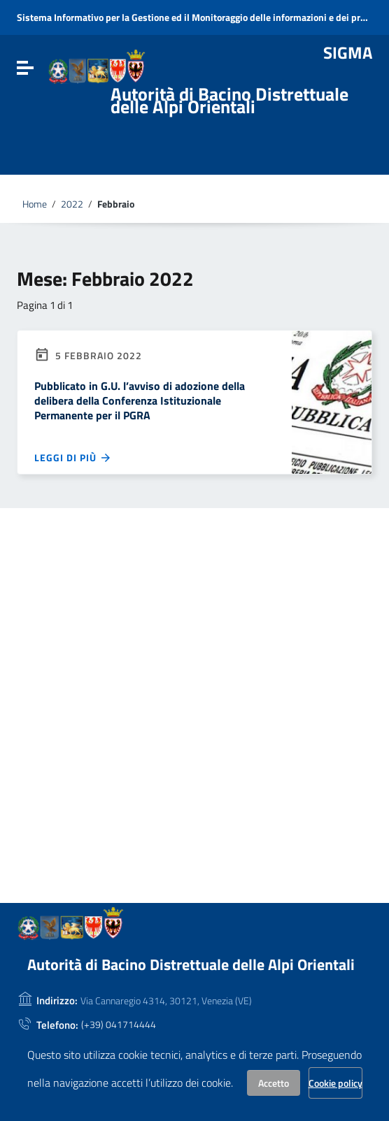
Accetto (273, 1083)
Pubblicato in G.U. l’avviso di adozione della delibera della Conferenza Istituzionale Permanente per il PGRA (139, 400)
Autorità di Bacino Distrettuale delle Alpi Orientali (229, 100)
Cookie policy (335, 1083)
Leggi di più (73, 457)
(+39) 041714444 (118, 1024)
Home (34, 204)
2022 (72, 204)
